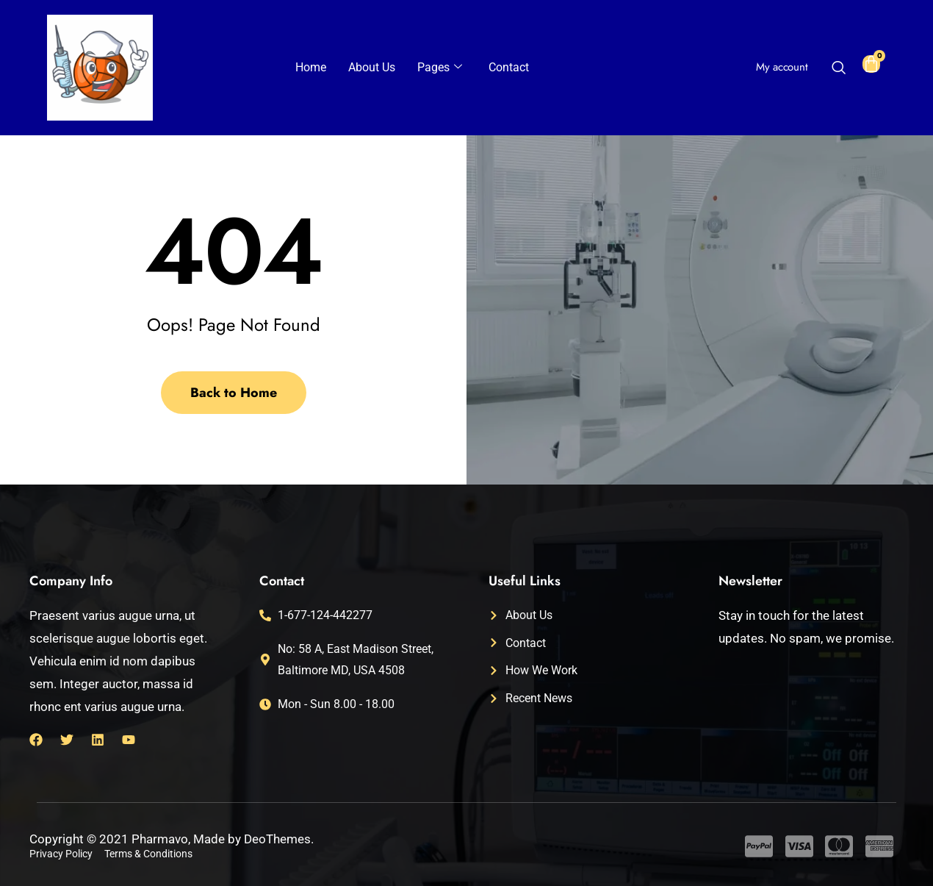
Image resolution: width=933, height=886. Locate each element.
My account (781, 67)
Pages (439, 67)
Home (310, 67)
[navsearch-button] (838, 69)
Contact (509, 67)
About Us (371, 67)
